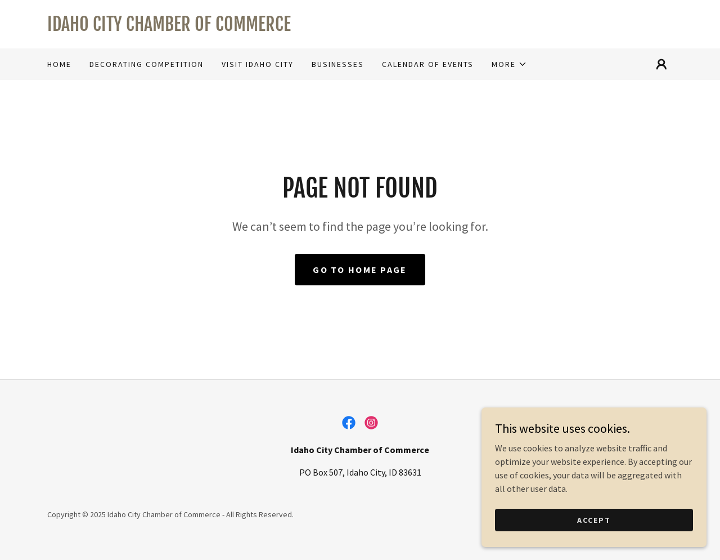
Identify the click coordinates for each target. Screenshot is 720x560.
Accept (594, 519)
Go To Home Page (360, 269)
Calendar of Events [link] (428, 64)
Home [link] (59, 64)
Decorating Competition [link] (146, 64)
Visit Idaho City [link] (258, 64)
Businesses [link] (338, 64)
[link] (360, 27)
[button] (509, 64)
